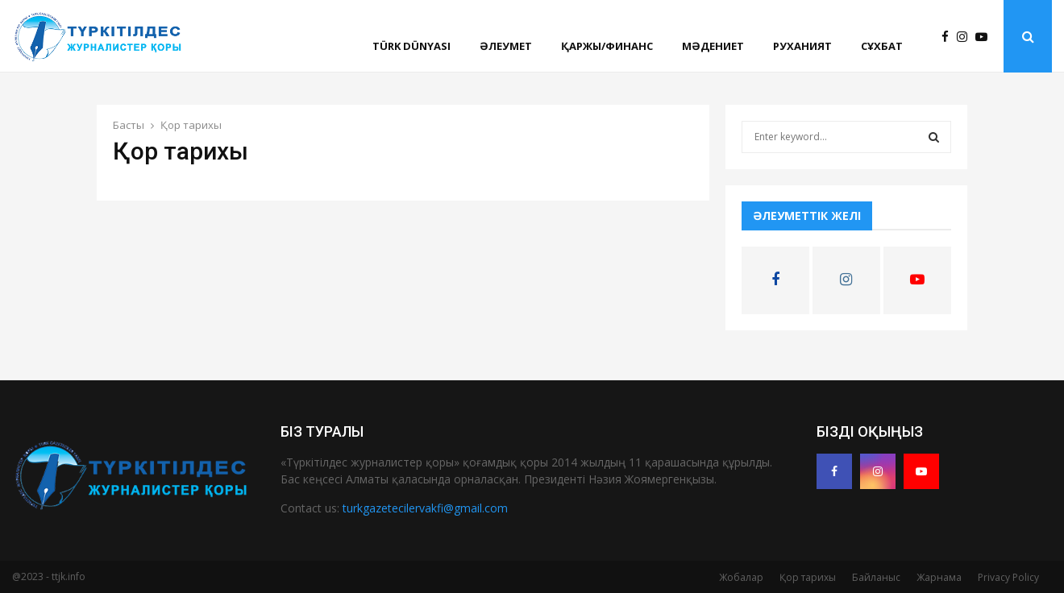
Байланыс (876, 577)
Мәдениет (713, 46)
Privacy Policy (1008, 577)
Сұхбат (882, 46)
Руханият (802, 46)
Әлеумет (506, 46)
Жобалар (741, 577)
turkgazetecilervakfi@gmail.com (425, 508)
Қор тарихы (807, 577)
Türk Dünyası (411, 46)
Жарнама (939, 577)
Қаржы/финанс (607, 46)
